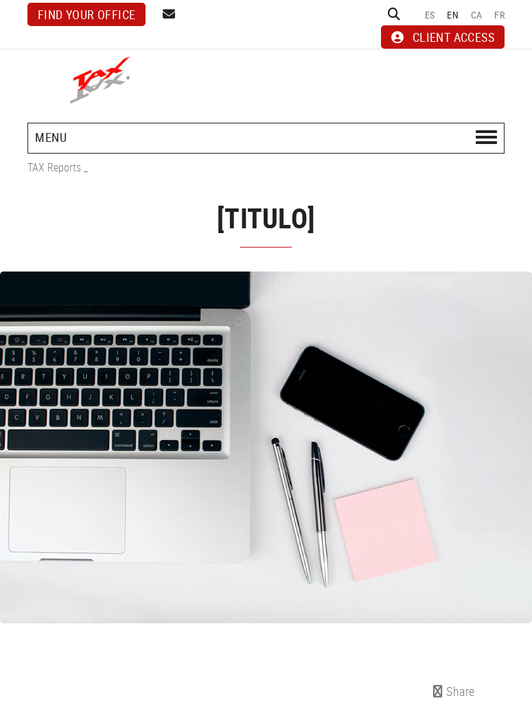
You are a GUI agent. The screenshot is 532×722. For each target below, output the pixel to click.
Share (454, 691)
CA (477, 14)
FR (499, 14)
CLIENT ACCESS (442, 37)
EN (453, 14)
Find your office (86, 14)
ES (430, 14)
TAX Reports (54, 167)
